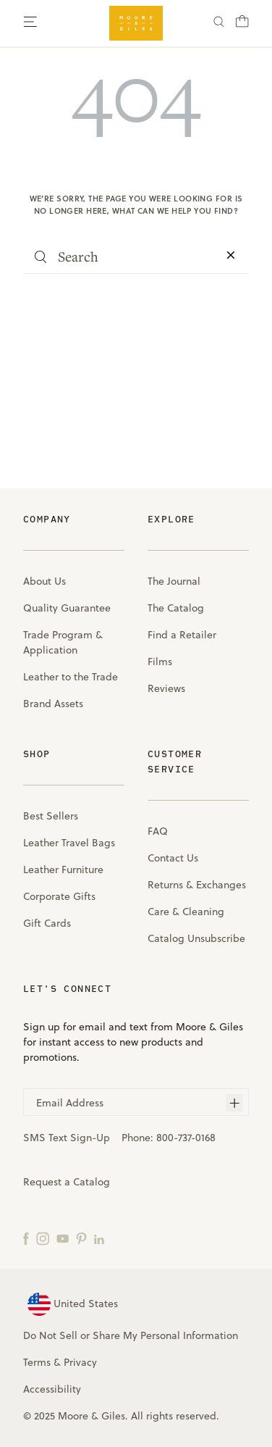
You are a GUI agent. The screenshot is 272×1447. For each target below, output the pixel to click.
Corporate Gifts (59, 896)
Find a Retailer (182, 634)
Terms (37, 1362)
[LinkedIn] (99, 1238)
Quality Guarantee (67, 608)
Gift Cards (47, 923)
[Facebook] (26, 1238)
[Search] (218, 23)
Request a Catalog (66, 1182)
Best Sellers (50, 816)
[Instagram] (42, 1238)
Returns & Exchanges (197, 884)
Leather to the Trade (70, 677)
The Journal (174, 581)
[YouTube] (62, 1238)
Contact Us (173, 858)
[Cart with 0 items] (242, 25)
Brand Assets (53, 703)
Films (160, 661)
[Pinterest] (81, 1238)
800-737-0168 (186, 1137)
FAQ (158, 831)
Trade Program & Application (63, 642)
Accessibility (52, 1389)
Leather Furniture (63, 869)
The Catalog (176, 608)
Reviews (166, 688)
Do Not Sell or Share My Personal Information (130, 1335)
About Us (44, 581)
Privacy (80, 1362)
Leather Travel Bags (69, 842)
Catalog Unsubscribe (196, 938)
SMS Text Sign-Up (66, 1137)
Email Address (69, 1103)
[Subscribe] (234, 1103)
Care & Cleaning (186, 911)
